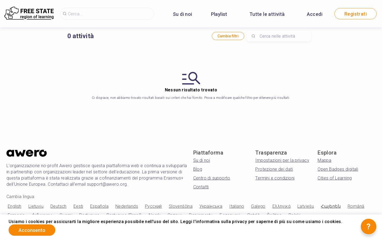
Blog (197, 169)
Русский (153, 206)
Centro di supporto (211, 178)
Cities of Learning (335, 178)
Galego (258, 206)
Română (356, 206)
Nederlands (126, 206)
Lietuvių (35, 206)
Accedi (314, 14)
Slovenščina (180, 206)
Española (99, 206)
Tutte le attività (267, 14)
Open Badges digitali (338, 169)
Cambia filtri (228, 36)
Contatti (201, 186)
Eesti (78, 206)
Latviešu (305, 206)
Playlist (219, 14)
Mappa (324, 160)
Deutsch (58, 206)
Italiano (236, 206)
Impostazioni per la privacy (282, 160)
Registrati (355, 14)
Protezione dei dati (274, 169)
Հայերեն (331, 206)
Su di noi (182, 14)
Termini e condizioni (274, 178)
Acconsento (32, 230)
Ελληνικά (281, 206)
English (14, 206)
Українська (210, 206)
